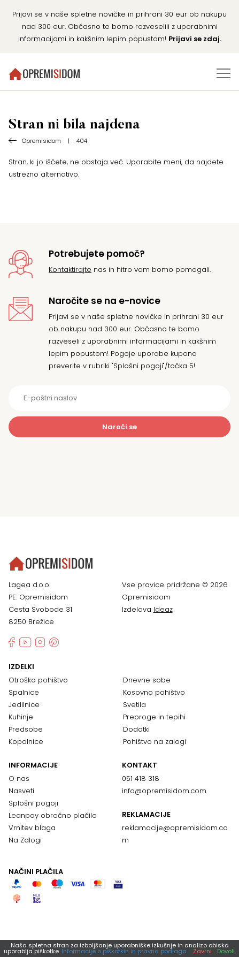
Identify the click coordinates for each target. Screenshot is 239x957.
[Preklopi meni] (223, 73)
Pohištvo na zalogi (154, 741)
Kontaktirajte (70, 269)
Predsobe (26, 729)
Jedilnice (24, 705)
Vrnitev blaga (32, 828)
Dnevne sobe (147, 680)
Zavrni (202, 951)
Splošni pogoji (33, 803)
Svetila (134, 705)
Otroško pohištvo (38, 680)
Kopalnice (26, 741)
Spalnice (24, 692)
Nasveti (21, 791)
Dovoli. (226, 951)
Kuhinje (21, 717)
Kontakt (139, 765)
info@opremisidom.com (164, 791)
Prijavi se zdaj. (194, 39)
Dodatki (136, 729)
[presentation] (119, 463)
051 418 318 (140, 778)
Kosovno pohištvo (154, 692)
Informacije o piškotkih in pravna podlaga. (124, 951)
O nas (19, 778)
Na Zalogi (25, 840)
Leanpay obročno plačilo (53, 815)
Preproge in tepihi (154, 717)
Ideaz (163, 609)
